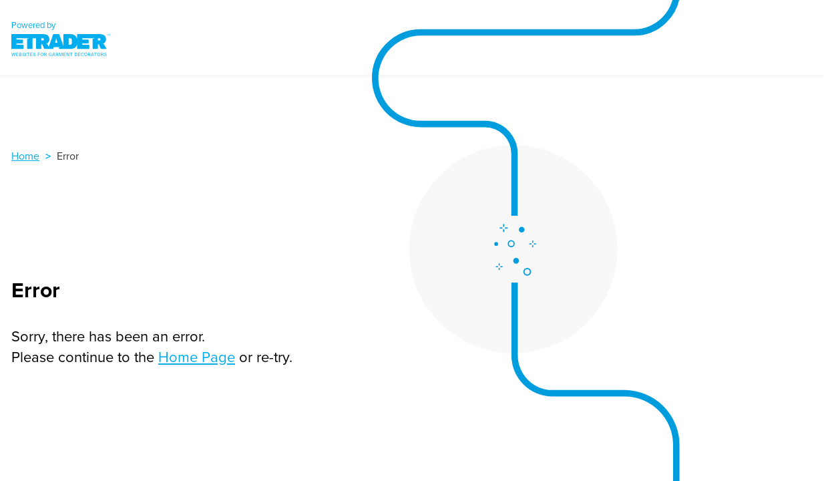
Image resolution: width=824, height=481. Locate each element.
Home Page (196, 356)
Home (25, 155)
